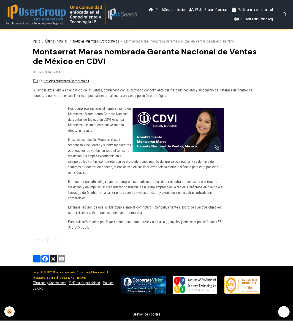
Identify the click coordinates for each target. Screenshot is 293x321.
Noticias (40, 240)
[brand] (71, 15)
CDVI (54, 240)
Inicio (36, 41)
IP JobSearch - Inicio (166, 10)
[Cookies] (10, 311)
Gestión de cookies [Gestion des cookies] (146, 314)
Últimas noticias (56, 41)
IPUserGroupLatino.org (253, 19)
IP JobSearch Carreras (208, 10)
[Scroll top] (284, 312)
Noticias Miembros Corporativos (96, 41)
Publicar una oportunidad (252, 10)
